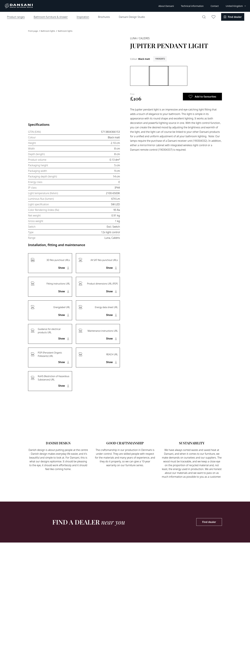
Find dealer (209, 522)
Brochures (104, 17)
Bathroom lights (48, 31)
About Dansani (166, 5)
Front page (33, 31)
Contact (215, 5)
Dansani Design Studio (132, 17)
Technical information (192, 5)
